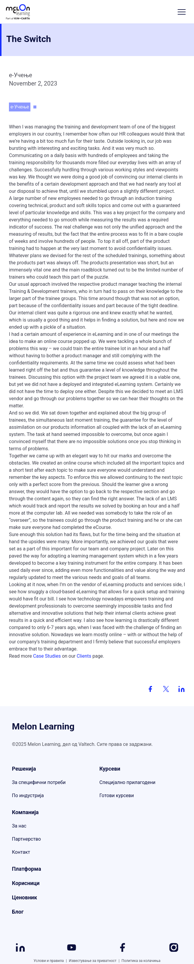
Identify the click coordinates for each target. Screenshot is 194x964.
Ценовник (24, 897)
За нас (19, 826)
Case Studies (47, 656)
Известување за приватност (95, 960)
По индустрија (28, 795)
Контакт (21, 852)
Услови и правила (51, 960)
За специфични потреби (39, 782)
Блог (18, 912)
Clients (84, 656)
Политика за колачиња (141, 961)
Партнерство (26, 839)
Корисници (26, 883)
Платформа (26, 869)
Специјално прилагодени (128, 782)
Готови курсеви (117, 795)
